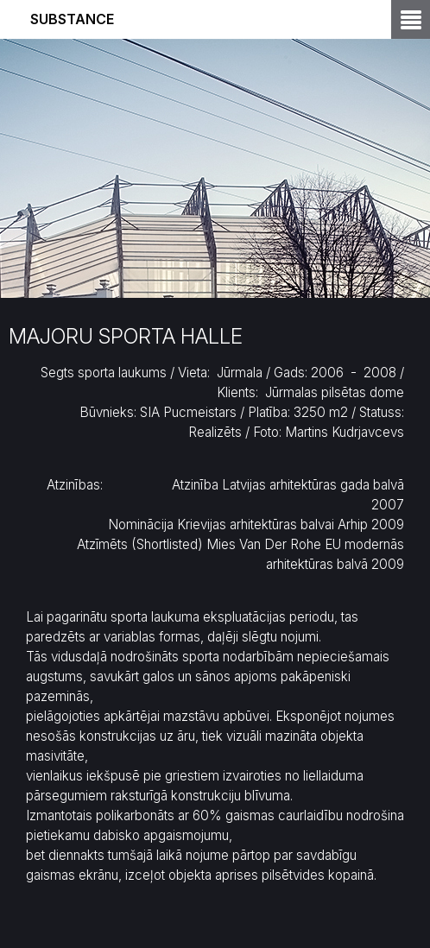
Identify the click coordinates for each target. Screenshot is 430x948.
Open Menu (410, 19)
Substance (72, 19)
